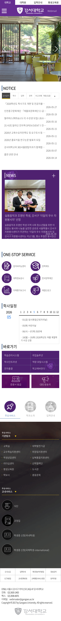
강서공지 (6, 95)
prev (4, 49)
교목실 (6, 446)
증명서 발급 (15, 384)
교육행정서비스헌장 (38, 578)
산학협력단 (37, 463)
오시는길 (8, 571)
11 (54, 311)
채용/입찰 (46, 95)
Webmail (52, 10)
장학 (30, 95)
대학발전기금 (38, 446)
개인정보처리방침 (38, 571)
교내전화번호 (22, 578)
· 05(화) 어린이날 (28, 325)
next (56, 49)
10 (51, 311)
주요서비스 (10, 415)
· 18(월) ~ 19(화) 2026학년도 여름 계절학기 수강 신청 (39, 339)
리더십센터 (8, 463)
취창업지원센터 (39, 451)
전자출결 (8, 368)
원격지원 (53, 578)
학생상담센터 (9, 457)
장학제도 (45, 266)
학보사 (6, 475)
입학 (22, 95)
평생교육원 (53, 2)
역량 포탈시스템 (40, 361)
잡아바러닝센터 (19, 266)
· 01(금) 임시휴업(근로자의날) (34, 319)
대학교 (7, 2)
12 (57, 311)
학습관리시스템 (11, 355)
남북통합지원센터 (40, 457)
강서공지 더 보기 (54, 96)
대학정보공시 (18, 278)
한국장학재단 (47, 278)
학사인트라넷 (10, 361)
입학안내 (38, 2)
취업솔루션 (37, 355)
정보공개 (53, 571)
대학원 (23, 2)
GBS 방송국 (45, 384)
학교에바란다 (38, 368)
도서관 (35, 469)
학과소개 (30, 415)
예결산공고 (46, 290)
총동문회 (36, 475)
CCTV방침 (7, 578)
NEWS (11, 175)
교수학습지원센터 (11, 451)
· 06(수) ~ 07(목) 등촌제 (31, 331)
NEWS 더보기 (53, 176)
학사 (14, 95)
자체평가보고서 (19, 290)
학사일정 (10, 305)
